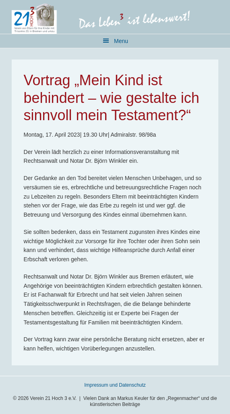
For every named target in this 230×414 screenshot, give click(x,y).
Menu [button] (121, 41)
